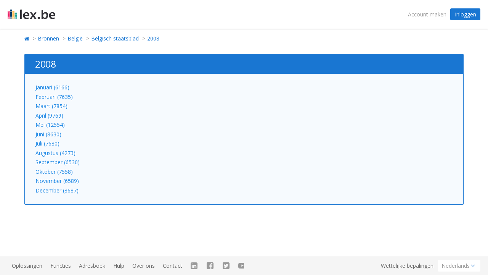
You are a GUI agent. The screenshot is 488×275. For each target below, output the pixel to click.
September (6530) (57, 162)
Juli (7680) (47, 143)
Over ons (143, 265)
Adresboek (92, 265)
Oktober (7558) (54, 171)
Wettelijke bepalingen (407, 265)
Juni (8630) (48, 134)
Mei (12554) (50, 124)
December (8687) (57, 190)
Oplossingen (27, 265)
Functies (60, 265)
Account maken (427, 14)
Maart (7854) (51, 106)
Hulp (118, 265)
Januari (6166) (52, 87)
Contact (172, 265)
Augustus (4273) (55, 153)
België (75, 38)
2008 (153, 38)
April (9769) (49, 115)
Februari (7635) (54, 96)
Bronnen (48, 38)
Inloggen (465, 14)
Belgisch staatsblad (115, 38)
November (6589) (57, 180)
